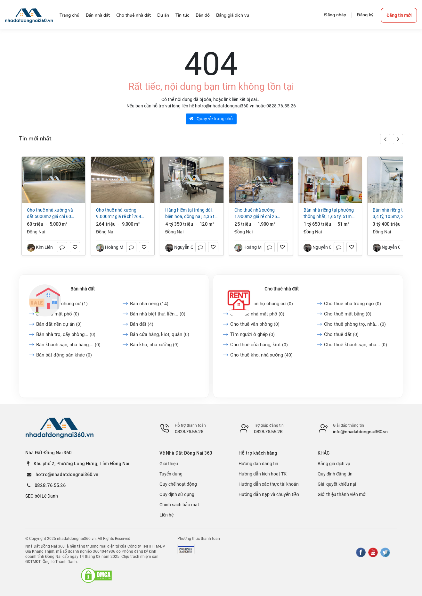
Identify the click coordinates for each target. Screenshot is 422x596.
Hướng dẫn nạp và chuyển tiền (269, 494)
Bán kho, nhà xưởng (154, 345)
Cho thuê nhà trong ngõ (352, 303)
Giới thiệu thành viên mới (342, 494)
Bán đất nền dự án (59, 324)
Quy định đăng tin (335, 473)
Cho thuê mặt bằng (347, 314)
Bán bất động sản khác (64, 355)
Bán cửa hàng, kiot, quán (159, 334)
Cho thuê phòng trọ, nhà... (355, 324)
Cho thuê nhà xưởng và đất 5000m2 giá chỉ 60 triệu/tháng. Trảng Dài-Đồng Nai (50, 213)
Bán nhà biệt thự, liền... (157, 314)
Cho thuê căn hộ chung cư (261, 303)
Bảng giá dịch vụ (334, 463)
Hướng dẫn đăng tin (258, 463)
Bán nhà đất (82, 288)
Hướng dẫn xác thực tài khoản (269, 484)
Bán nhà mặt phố (57, 314)
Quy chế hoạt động (178, 484)
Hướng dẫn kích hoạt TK (263, 473)
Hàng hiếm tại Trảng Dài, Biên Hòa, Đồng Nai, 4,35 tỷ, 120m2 (191, 213)
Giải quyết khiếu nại (337, 484)
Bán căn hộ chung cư (62, 303)
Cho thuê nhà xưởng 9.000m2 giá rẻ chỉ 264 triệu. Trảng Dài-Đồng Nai (120, 213)
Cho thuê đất (341, 334)
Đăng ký (365, 15)
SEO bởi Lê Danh (41, 496)
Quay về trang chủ (211, 118)
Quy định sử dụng (176, 494)
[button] (398, 139)
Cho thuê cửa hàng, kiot (259, 345)
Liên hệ (166, 514)
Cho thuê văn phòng (255, 324)
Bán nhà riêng (149, 303)
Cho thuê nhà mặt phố (257, 314)
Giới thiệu (168, 463)
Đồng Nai (36, 231)
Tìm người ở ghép (252, 334)
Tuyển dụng (171, 473)
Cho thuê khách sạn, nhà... (355, 345)
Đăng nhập (335, 15)
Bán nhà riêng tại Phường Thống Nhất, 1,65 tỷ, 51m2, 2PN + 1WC (329, 213)
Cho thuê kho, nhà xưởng (261, 355)
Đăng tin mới (398, 15)
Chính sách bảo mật (179, 504)
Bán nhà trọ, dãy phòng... (65, 334)
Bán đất (141, 324)
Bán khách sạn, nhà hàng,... (68, 345)
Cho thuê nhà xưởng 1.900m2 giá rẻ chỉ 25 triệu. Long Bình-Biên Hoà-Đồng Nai (258, 213)
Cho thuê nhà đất (281, 288)
